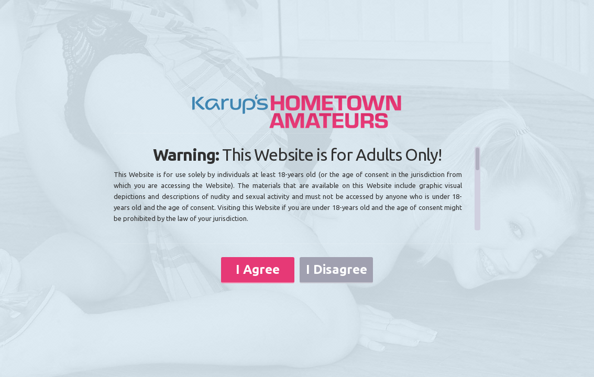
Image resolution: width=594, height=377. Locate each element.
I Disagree (336, 269)
